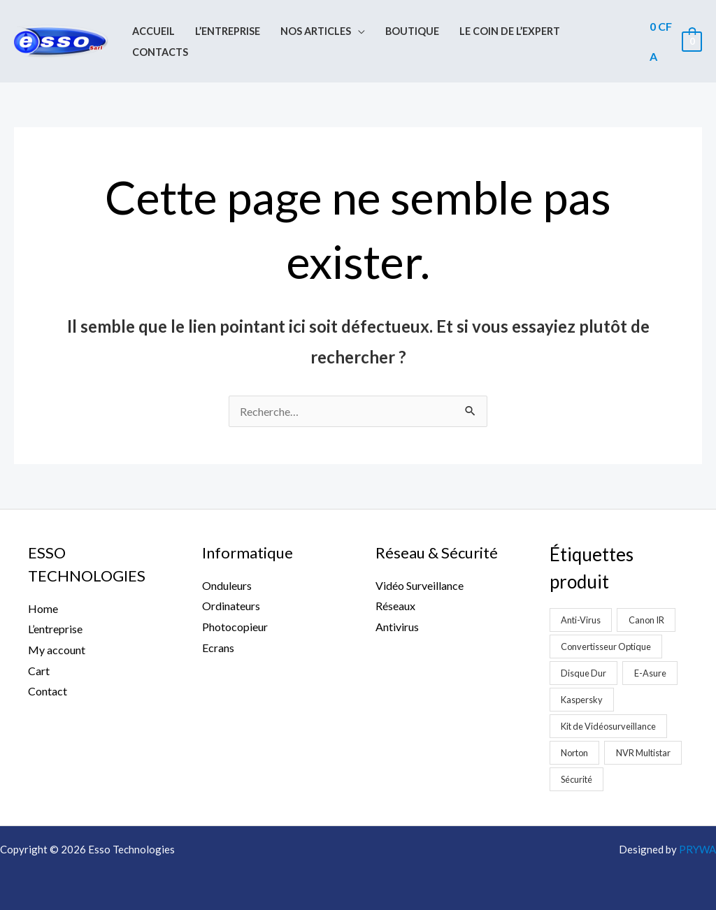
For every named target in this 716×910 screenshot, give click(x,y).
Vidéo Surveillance (419, 585)
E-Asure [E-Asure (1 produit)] (650, 673)
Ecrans (218, 647)
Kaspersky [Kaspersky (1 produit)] (582, 699)
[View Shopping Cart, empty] (675, 41)
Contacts (160, 52)
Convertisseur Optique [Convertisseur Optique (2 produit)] (606, 646)
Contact (47, 691)
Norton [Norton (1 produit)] (574, 752)
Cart (39, 670)
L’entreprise (227, 31)
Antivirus (397, 626)
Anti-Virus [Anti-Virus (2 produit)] (581, 620)
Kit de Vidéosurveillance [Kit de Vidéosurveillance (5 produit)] (608, 726)
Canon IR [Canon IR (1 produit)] (646, 620)
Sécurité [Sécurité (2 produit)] (576, 779)
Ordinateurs (231, 605)
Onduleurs (227, 585)
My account (56, 649)
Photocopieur (235, 626)
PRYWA (697, 849)
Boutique (412, 31)
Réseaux (395, 605)
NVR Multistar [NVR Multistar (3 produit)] (643, 752)
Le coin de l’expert (509, 31)
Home (43, 608)
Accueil (153, 31)
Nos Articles (315, 31)
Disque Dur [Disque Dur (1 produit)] (583, 673)
